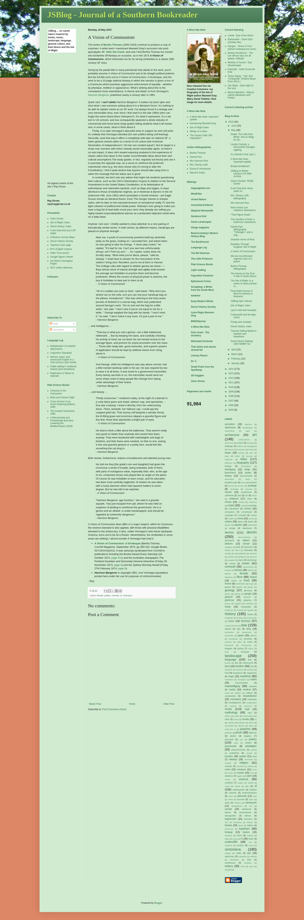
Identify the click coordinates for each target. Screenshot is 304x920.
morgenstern (251, 703)
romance (241, 769)
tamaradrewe (245, 812)
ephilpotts (242, 557)
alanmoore (230, 427)
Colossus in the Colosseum (58, 392)
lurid (227, 673)
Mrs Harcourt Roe (199, 160)
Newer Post (95, 704)
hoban (250, 614)
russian (240, 772)
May (233, 130)
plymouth (229, 739)
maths (253, 679)
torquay (229, 832)
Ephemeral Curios (201, 281)
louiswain (228, 670)
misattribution (250, 696)
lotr (251, 666)
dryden (228, 550)
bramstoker (229, 479)
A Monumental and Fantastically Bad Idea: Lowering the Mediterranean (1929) (62, 421)
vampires (228, 845)
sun (250, 806)
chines (228, 502)
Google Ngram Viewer (61, 256)
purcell (249, 753)
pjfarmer (253, 732)
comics (247, 508)
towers (246, 832)
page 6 (122, 568)
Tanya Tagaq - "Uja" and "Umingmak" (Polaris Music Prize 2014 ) (242, 79)
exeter (246, 563)
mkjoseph (252, 699)
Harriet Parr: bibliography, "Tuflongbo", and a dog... (241, 230)
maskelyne (241, 680)
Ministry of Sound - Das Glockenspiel (240, 64)
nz (256, 719)
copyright (229, 515)
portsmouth (231, 746)
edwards (253, 553)
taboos (228, 812)
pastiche (245, 728)
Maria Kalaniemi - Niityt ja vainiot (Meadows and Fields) (241, 95)
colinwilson (234, 508)
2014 (231, 369)
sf (121, 595)
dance (241, 521)
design (232, 528)
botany (228, 475)
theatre (228, 825)
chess (254, 495)
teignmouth (230, 819)
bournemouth (246, 476)
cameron (248, 489)
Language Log (199, 247)
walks (238, 853)
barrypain (241, 449)
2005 (231, 410)
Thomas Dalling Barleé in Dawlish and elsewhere (243, 334)
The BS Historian (200, 253)
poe (241, 739)
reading (228, 763)
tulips (227, 839)
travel (239, 835)
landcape (245, 652)
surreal (228, 809)
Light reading (198, 270)
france (228, 583)
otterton (241, 726)
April (233, 349)
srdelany (237, 803)
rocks (228, 769)
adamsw (248, 424)
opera (251, 723)
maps (231, 676)
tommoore (229, 829)
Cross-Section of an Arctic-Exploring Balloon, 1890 (63, 404)
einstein (231, 557)
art (254, 435)
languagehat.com (200, 188)
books (248, 472)
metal (227, 693)
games (228, 587)
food (246, 580)
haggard (238, 603)
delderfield (252, 525)
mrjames (233, 706)
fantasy (238, 570)
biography (243, 462)
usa (250, 842)
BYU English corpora (61, 249)
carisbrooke (246, 492)
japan (241, 635)
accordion (230, 424)
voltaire (228, 853)
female (100, 595)
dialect (246, 540)
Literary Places (199, 355)
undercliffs (231, 841)
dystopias (248, 550)
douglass (228, 547)
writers (229, 866)
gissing (237, 594)
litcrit (227, 666)
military (249, 693)
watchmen (229, 856)
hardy (228, 606)
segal (227, 786)
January (235, 363)
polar (236, 743)
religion (243, 762)
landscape (233, 656)
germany (248, 590)
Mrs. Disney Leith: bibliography (240, 197)
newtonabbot (248, 716)
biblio (244, 459)
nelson (227, 716)
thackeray (237, 822)
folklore (234, 581)
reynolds (240, 766)
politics (107, 595)
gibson (227, 594)
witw (249, 860)
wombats (247, 863)
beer (251, 453)
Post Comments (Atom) (114, 709)
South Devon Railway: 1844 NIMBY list (242, 342)
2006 (231, 405)
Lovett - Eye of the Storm (241, 35)
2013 (231, 373)
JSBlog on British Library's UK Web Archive (241, 174)
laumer (228, 663)
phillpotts (228, 733)
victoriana (127, 595)
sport (227, 802)
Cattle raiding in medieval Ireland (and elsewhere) (63, 367)
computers (230, 512)
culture (228, 521)
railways (233, 759)
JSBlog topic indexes (241, 301)
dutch (237, 550)
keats (249, 642)
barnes (230, 449)
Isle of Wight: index (60, 222)
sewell (237, 786)
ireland (228, 629)
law (236, 663)
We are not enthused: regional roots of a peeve (242, 259)
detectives (247, 528)
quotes (242, 756)
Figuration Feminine (202, 275)
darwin (227, 525)
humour (245, 620)
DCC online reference (61, 267)
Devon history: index (60, 226)
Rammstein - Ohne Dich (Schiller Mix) (240, 40)
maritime (245, 676)
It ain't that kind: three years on (242, 189)
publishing (234, 753)
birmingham (246, 466)
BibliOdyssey (198, 321)
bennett (249, 456)
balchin (240, 446)
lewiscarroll (248, 663)
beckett (241, 453)
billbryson (229, 463)
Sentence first (198, 216)
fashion (251, 570)
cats (239, 495)
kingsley (228, 648)
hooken (240, 618)
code (243, 506)
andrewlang (230, 431)
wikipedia (242, 856)
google (247, 593)
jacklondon (229, 632)
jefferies (253, 635)
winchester (234, 860)
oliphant (241, 723)
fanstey (228, 570)
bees (227, 456)
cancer (228, 492)
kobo (227, 652)
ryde (252, 773)
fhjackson (229, 577)
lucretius (250, 670)
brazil (247, 479)
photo (239, 732)
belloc (237, 456)
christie (241, 502)
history (230, 614)
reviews (115, 595)
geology (230, 590)
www (243, 866)
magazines (252, 673)
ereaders (231, 560)
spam (251, 799)
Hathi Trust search (59, 253)
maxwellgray (232, 686)
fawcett (228, 574)
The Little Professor (202, 258)
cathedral (229, 495)
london (239, 666)
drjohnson (248, 547)
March (234, 354)
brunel (231, 486)
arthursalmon (244, 440)
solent (230, 799)
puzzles (229, 756)
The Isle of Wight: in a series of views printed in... (243, 283)
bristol (243, 482)
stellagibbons (236, 806)
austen (240, 443)
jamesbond (246, 632)
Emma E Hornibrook (200, 168)
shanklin (233, 793)
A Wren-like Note (200, 326)
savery (227, 779)
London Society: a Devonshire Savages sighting (243, 147)
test (226, 822)
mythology (231, 712)
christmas (253, 502)
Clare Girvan (56, 218)
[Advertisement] (62, 117)
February (236, 358)
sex (247, 786)
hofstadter (229, 618)
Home (132, 704)
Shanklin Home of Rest (242, 239)
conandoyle (246, 512)
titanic (240, 825)
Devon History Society (61, 241)
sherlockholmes (249, 793)
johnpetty (248, 639)
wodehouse (230, 863)
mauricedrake (241, 683)
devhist (229, 532)
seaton (240, 783)
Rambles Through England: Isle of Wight (243, 245)
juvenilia (228, 642)
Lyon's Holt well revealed (243, 310)
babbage (229, 446)
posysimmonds (238, 750)
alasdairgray (248, 428)
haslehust (229, 610)
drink (238, 547)
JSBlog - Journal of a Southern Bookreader (122, 14)
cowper (231, 519)
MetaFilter (196, 193)
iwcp (248, 628)
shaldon (253, 789)
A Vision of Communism (243, 251)
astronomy (229, 443)
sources (240, 799)
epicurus (253, 557)
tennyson (248, 819)
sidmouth (242, 796)
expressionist (248, 567)
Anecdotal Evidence (202, 205)
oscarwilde (229, 726)
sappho (240, 776)
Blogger (158, 903)
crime (240, 518)
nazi (250, 712)
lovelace (239, 670)
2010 (231, 387)
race (255, 756)
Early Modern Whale (202, 301)
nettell (236, 716)
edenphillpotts (240, 553)
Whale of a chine (198, 131)
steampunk (251, 802)
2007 (231, 400)
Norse (235, 719)
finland (253, 577)
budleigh (252, 485)
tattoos (248, 815)
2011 (231, 382)
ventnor (240, 845)
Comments (56, 329)
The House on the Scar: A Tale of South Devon (243, 275)
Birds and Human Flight (62, 397)
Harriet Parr (196, 157)
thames (250, 822)
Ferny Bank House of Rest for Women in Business (242, 294)
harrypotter (246, 607)
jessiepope (233, 639)
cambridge (234, 489)
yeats (251, 866)
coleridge (252, 505)
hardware (249, 603)
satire (249, 776)
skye (255, 796)
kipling (241, 648)
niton (227, 719)
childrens (233, 498)
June (234, 125)
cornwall (242, 515)
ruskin (230, 773)
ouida (227, 729)
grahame (247, 597)
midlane (237, 693)
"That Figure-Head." (241, 214)
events (232, 563)
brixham (253, 482)
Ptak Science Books (202, 264)
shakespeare (239, 789)
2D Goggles (197, 375)
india (236, 626)
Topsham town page (60, 245)
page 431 (116, 557)
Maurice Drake (197, 172)
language (230, 659)
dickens (229, 543)
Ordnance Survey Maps (62, 237)
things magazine (200, 227)
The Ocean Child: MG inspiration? (201, 136)
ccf (246, 495)
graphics (248, 600)
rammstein (248, 759)
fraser (251, 584)
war (249, 853)
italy (238, 629)
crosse (251, 519)
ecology (228, 553)
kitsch (251, 648)
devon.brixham (244, 537)
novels (245, 719)
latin (250, 660)
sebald (250, 783)
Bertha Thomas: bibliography (239, 267)
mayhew (253, 686)
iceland (228, 626)
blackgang (230, 469)
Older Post (168, 704)
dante (250, 521)
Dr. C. (194, 361)
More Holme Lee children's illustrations (243, 209)
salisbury (229, 776)
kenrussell (229, 645)
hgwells (250, 610)
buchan (241, 486)
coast (231, 505)
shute (230, 796)
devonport (229, 540)
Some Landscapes (201, 222)
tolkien (250, 825)
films (240, 576)
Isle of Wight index (199, 127)
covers (253, 515)
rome (254, 770)
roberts (251, 766)
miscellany (235, 699)
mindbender (230, 696)
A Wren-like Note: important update (241, 160)
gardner (239, 587)
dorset (246, 543)
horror (231, 621)
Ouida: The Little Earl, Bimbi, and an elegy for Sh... (242, 137)
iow (244, 625)
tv (242, 838)
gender (250, 587)
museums (248, 706)
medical (247, 689)
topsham (244, 828)
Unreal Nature (198, 199)
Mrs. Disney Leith (199, 164)
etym (241, 560)
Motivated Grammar (202, 341)
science (243, 779)
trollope (250, 835)
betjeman (228, 459)
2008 (231, 396)
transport (228, 835)
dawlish (238, 525)
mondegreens (235, 702)
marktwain (229, 680)
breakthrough (231, 482)
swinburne (246, 809)
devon (252, 532)
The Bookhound (200, 242)
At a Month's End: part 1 (243, 154)
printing (254, 750)
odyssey (231, 723)
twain (251, 839)
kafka (239, 642)
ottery (251, 726)
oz (235, 729)
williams (253, 856)
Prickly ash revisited (241, 322)
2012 (231, 378)
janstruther (229, 635)
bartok (251, 449)
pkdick (233, 736)
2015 (231, 121)
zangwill (228, 870)
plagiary (247, 736)
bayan (228, 452)
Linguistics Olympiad (61, 352)
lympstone (237, 673)
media (232, 689)
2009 (231, 391)
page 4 (118, 564)
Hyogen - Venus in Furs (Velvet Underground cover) (242, 47)
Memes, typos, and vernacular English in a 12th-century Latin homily (63, 360)
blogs (247, 469)
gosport (229, 596)
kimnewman (246, 645)
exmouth (230, 566)
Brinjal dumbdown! (240, 166)
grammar (229, 600)
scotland (229, 783)
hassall (240, 610)
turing (235, 839)
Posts (53, 323)
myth (247, 709)
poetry (253, 739)
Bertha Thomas (198, 152)
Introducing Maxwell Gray (203, 123)
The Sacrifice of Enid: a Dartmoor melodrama (243, 220)
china (249, 499)
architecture (232, 434)
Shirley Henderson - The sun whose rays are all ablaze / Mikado (240, 56)
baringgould (252, 446)
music (228, 709)
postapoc (251, 746)
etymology (252, 560)
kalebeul (195, 295)
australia (250, 443)
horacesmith (252, 618)
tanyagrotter (230, 815)
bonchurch (230, 472)
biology (228, 466)
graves (228, 603)
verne (251, 845)
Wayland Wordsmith (202, 210)
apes (248, 431)
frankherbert (241, 584)
